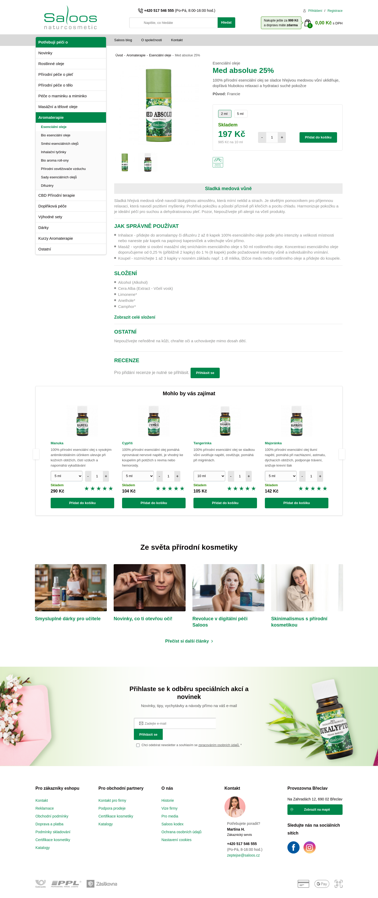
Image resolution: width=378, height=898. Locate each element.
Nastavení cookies (176, 829)
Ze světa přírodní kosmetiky (189, 547)
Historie (167, 790)
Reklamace (44, 798)
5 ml (240, 114)
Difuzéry (47, 186)
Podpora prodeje (112, 798)
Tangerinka (202, 443)
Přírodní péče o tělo (55, 85)
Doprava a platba (49, 814)
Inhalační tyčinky (53, 152)
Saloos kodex (172, 814)
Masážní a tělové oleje (57, 106)
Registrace (335, 11)
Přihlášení (315, 11)
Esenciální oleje (54, 127)
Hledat (226, 22)
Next (342, 454)
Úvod (119, 55)
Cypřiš (127, 443)
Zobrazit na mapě (317, 799)
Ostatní (44, 249)
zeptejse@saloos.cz (243, 845)
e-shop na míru (186, 890)
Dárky (43, 227)
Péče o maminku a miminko (62, 96)
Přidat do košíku (318, 137)
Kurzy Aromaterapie (55, 238)
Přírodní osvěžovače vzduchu (63, 169)
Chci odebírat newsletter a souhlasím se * (191, 735)
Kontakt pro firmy (112, 790)
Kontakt (177, 40)
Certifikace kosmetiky (52, 829)
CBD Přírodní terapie (56, 195)
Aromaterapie (51, 117)
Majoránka (273, 443)
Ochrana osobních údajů (181, 822)
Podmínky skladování (52, 822)
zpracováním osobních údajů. (219, 735)
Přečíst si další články (187, 642)
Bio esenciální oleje (55, 135)
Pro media (169, 806)
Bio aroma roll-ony (55, 160)
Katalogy (42, 837)
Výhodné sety (50, 217)
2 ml (224, 114)
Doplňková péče (52, 206)
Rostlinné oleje (51, 63)
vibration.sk (220, 890)
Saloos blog (123, 40)
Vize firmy (169, 798)
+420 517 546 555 (159, 10)
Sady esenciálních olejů (59, 177)
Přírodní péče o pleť (55, 74)
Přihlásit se (205, 373)
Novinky (45, 53)
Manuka (57, 443)
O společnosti (151, 40)
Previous (36, 454)
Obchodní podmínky (51, 806)
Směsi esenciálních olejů (59, 144)
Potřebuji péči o (53, 42)
